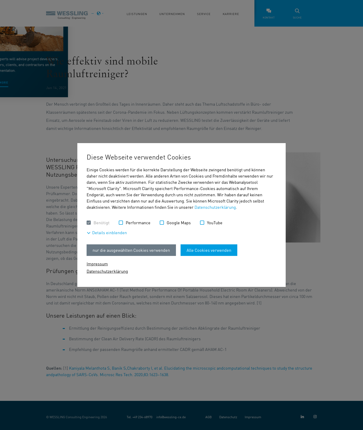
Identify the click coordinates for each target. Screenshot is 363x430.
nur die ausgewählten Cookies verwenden (131, 250)
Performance (138, 222)
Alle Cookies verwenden (209, 250)
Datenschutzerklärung (215, 207)
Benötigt (102, 222)
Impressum (97, 264)
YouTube (214, 222)
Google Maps (179, 222)
